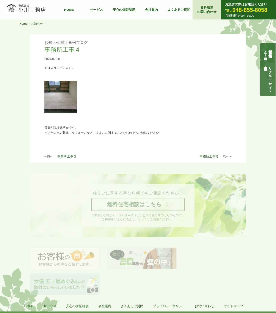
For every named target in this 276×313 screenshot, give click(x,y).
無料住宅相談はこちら (134, 204)
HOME (69, 9)
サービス (96, 9)
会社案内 (151, 9)
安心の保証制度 (124, 9)
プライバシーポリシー (169, 281)
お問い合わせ (204, 281)
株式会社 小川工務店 (31, 293)
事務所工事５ (209, 156)
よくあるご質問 (179, 9)
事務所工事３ (67, 156)
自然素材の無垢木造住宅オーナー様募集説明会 (268, 51)
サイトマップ (233, 281)
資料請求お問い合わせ (206, 10)
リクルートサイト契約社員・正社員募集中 (270, 78)
